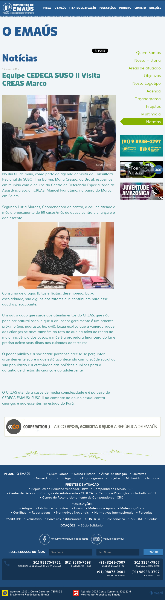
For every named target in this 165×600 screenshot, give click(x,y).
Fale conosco (115, 519)
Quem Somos (148, 52)
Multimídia (151, 114)
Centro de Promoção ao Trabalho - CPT (127, 493)
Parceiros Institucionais (64, 519)
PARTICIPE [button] (125, 8)
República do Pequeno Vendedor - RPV (59, 488)
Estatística (45, 508)
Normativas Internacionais (113, 512)
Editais (64, 508)
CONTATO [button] (140, 8)
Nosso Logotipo (146, 83)
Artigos (27, 508)
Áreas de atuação (144, 68)
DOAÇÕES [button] (155, 8)
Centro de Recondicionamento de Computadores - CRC (82, 497)
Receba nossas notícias (27, 552)
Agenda (154, 91)
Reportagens (41, 512)
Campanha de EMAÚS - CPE (113, 488)
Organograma (147, 98)
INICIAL (47, 8)
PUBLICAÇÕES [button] (107, 8)
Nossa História (147, 60)
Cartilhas (19, 512)
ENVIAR (153, 552)
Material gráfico (132, 508)
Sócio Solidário (92, 525)
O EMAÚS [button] (60, 8)
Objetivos (152, 75)
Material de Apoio (101, 508)
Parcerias (145, 512)
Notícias (153, 121)
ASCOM (136, 519)
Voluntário (34, 519)
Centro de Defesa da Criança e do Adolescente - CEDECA (51, 493)
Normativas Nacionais (72, 512)
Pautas (152, 519)
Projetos (153, 106)
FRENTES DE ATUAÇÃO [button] (82, 8)
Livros (78, 508)
